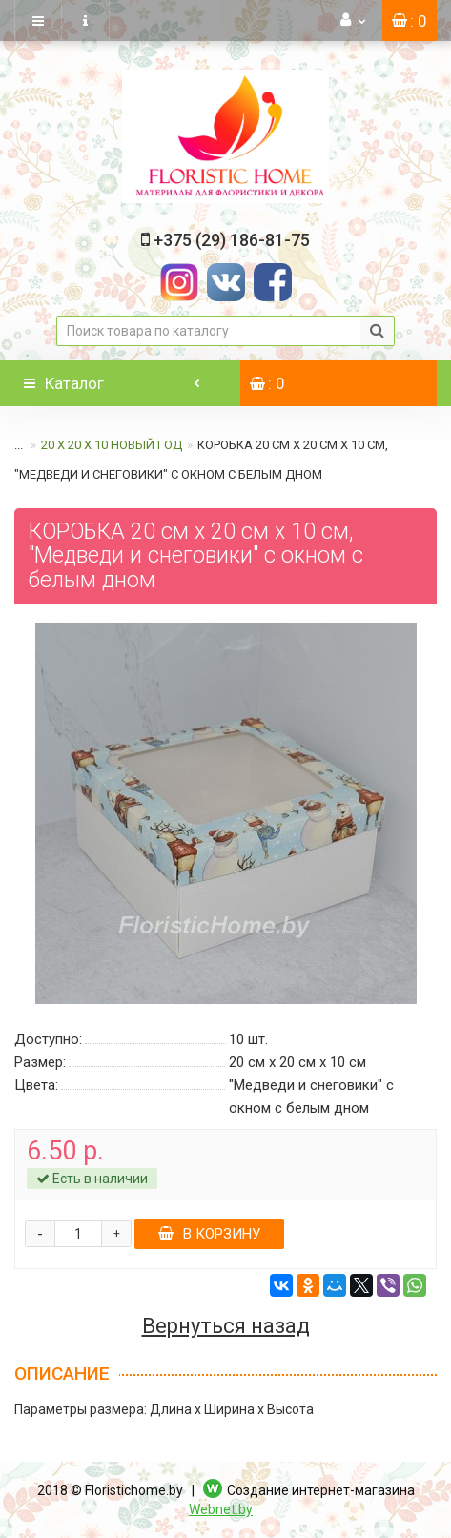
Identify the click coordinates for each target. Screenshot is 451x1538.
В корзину (209, 1233)
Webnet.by (221, 1509)
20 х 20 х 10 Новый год (111, 445)
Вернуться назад (226, 1326)
